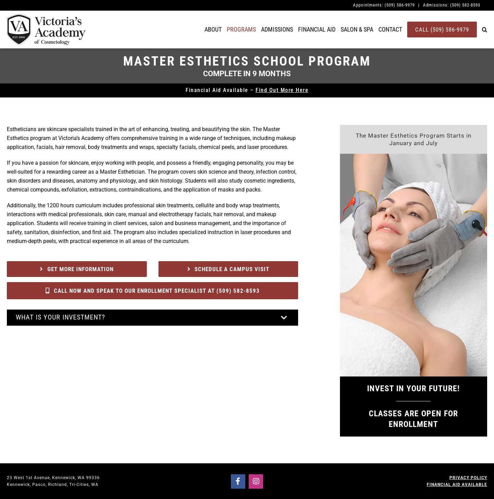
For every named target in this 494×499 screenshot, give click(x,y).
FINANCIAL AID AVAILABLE (457, 484)
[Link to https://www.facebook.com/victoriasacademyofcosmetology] (238, 481)
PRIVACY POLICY (468, 477)
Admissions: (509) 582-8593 (451, 5)
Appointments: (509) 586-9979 (384, 5)
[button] (484, 29)
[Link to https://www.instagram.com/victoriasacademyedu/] (256, 481)
